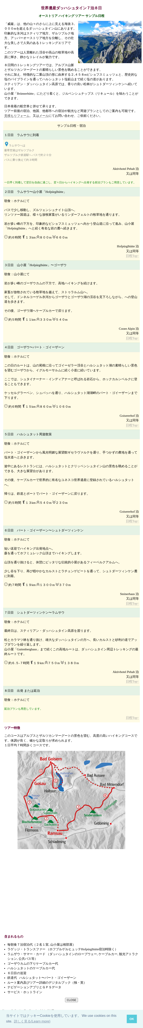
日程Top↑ (132, 255)
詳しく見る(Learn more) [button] (32, 1021)
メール (44, 115)
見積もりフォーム (17, 115)
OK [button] (131, 1019)
